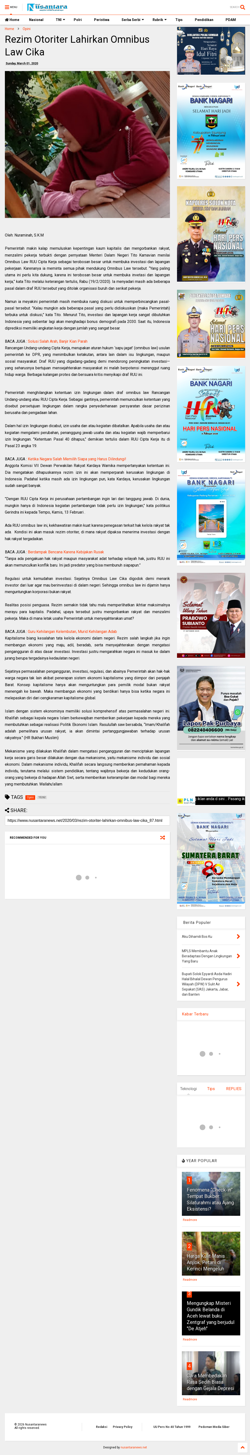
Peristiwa (101, 20)
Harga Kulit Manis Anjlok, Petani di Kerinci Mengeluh (206, 1262)
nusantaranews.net (134, 1447)
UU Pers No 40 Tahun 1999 (171, 1427)
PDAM (231, 20)
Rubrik (160, 20)
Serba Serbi (133, 20)
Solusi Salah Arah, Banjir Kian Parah (57, 341)
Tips (179, 20)
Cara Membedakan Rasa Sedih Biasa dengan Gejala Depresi (210, 1382)
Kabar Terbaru (195, 1014)
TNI (60, 20)
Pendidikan (204, 20)
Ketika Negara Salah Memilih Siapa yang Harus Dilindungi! (77, 459)
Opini (27, 29)
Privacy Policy (122, 1427)
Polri (78, 20)
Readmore (190, 1220)
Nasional (36, 20)
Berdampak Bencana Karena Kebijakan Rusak (66, 552)
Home (12, 20)
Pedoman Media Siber (213, 1427)
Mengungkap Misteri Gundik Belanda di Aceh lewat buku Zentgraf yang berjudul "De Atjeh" (210, 1315)
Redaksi (101, 1427)
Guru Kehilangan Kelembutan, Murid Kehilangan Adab (72, 631)
